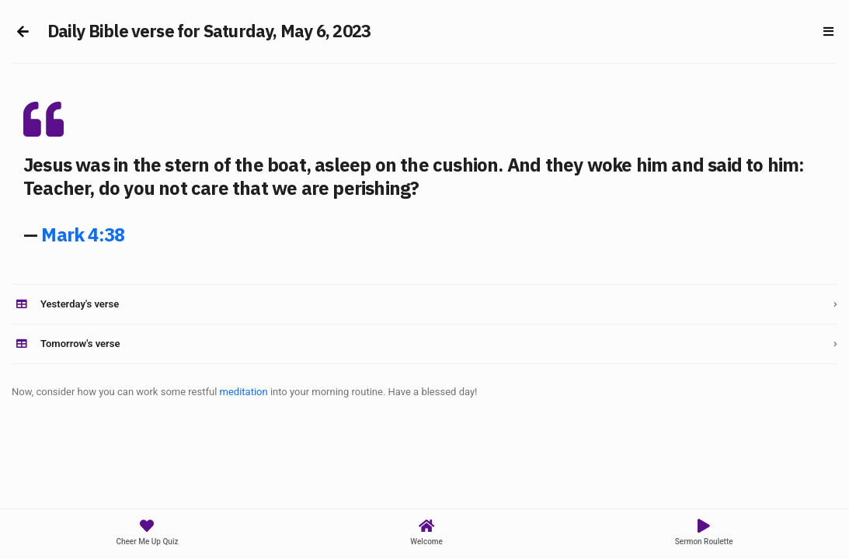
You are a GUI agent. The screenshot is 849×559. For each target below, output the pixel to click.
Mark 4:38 (82, 234)
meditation (244, 392)
